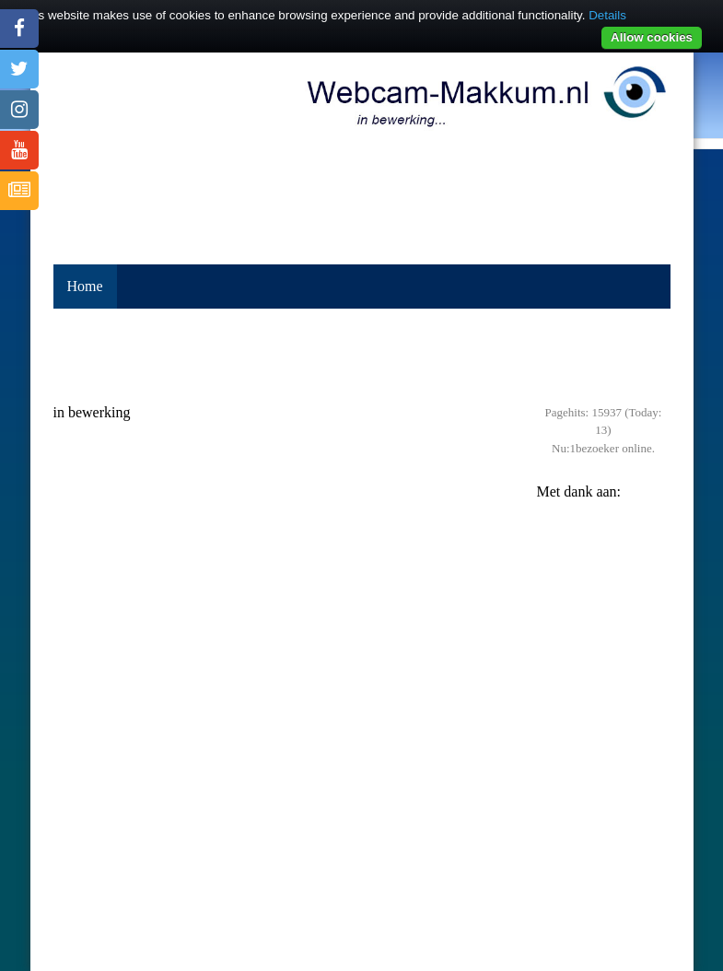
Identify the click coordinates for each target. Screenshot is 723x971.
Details (607, 15)
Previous (555, 567)
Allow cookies (652, 37)
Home (85, 286)
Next (652, 567)
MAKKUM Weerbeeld (362, 893)
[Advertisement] (362, 356)
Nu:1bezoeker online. (603, 448)
